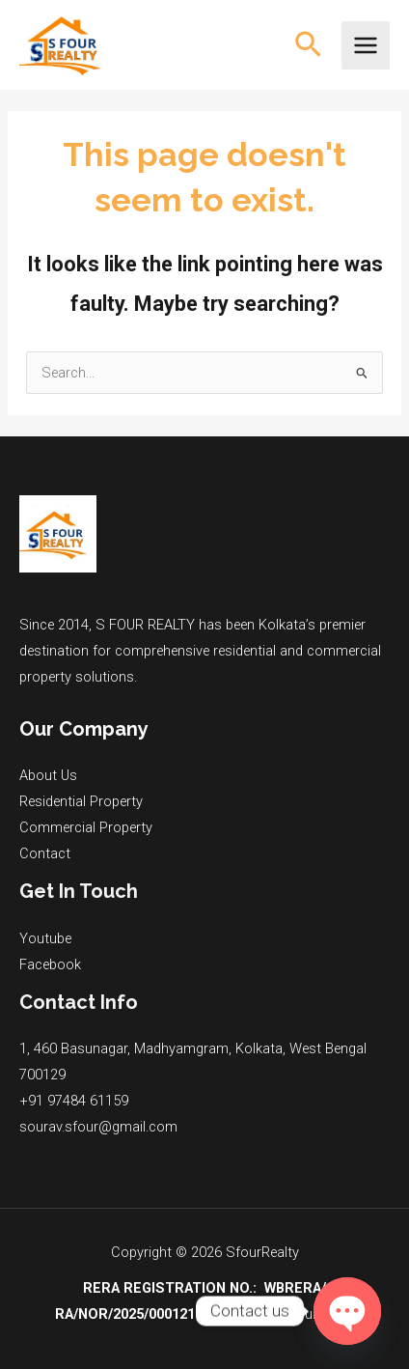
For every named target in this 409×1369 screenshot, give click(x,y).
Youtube (45, 938)
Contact (44, 853)
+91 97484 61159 (73, 1100)
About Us (48, 775)
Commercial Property (85, 827)
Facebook (50, 964)
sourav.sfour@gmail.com (98, 1126)
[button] (308, 45)
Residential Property (81, 801)
